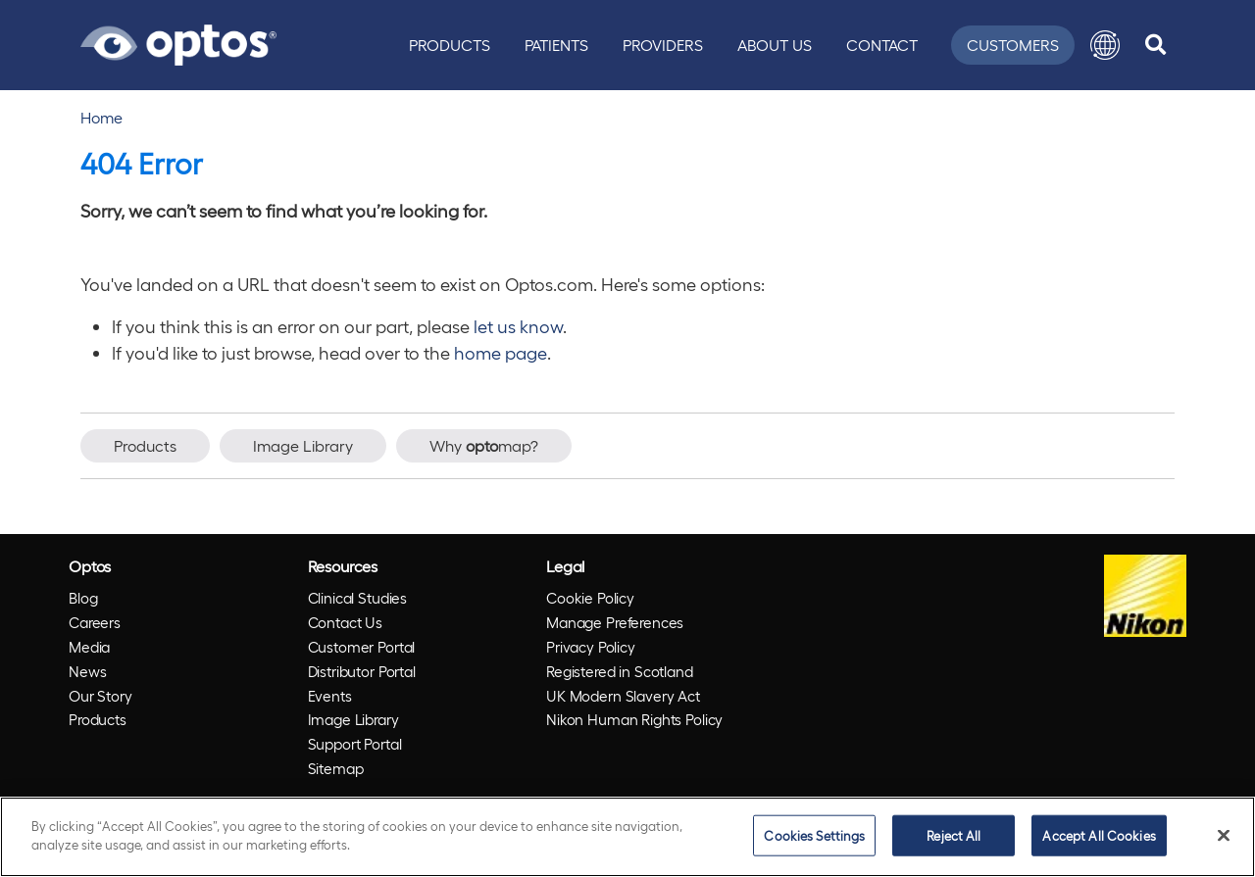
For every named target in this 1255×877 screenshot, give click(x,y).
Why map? (483, 445)
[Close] (1223, 834)
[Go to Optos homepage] (178, 42)
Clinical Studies (358, 598)
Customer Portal (362, 647)
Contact (882, 44)
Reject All (953, 835)
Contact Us (345, 622)
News (87, 671)
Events (330, 696)
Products (449, 44)
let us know (518, 326)
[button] (1105, 45)
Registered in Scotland (619, 671)
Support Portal (355, 744)
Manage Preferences (614, 622)
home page (500, 352)
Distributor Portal (362, 671)
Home (101, 117)
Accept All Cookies (1098, 835)
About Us (774, 44)
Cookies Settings (814, 835)
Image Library (303, 445)
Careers (95, 622)
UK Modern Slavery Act (623, 696)
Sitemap (336, 768)
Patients (556, 44)
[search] (1155, 45)
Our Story (100, 696)
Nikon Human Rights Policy (634, 719)
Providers (663, 44)
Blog (83, 598)
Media (89, 647)
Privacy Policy (590, 647)
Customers (1013, 44)
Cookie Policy (590, 598)
